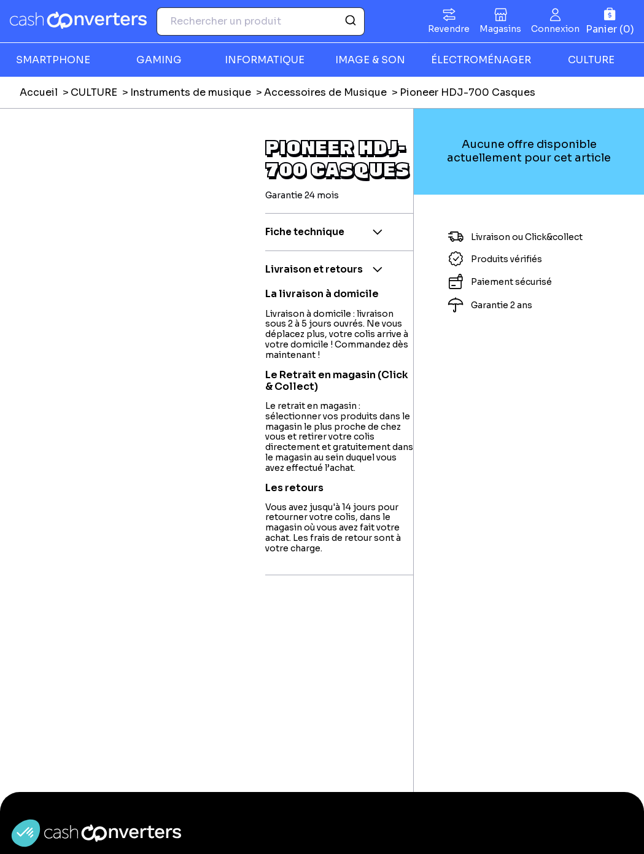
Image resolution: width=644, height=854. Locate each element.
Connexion (555, 28)
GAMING (159, 59)
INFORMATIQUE (265, 59)
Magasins (500, 28)
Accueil (39, 92)
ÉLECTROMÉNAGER (481, 59)
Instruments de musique (190, 92)
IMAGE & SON (370, 59)
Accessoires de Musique (325, 92)
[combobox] (261, 21)
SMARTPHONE (53, 59)
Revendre (449, 28)
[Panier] (610, 21)
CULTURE (94, 92)
